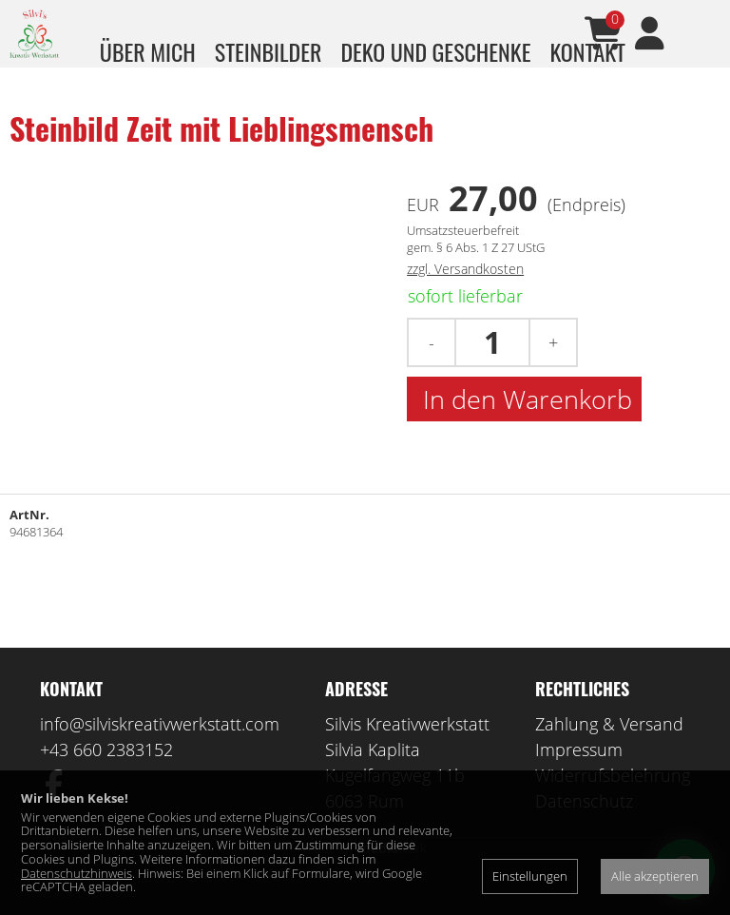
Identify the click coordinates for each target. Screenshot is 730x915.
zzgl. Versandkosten (465, 296)
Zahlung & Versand (609, 751)
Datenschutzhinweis (76, 873)
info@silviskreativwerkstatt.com (159, 751)
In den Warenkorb (524, 426)
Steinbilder (268, 51)
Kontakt (587, 51)
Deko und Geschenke (435, 51)
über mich (148, 51)
